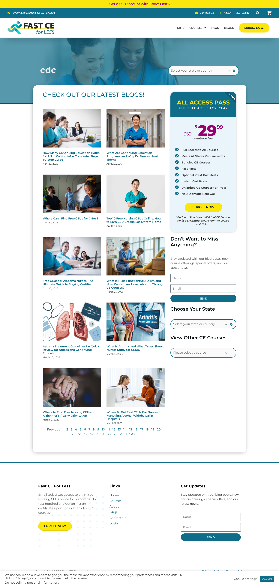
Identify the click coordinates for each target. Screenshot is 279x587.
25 (97, 434)
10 (103, 429)
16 (136, 429)
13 (119, 429)
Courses (116, 501)
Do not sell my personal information (31, 582)
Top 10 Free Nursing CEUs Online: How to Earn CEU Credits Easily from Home (133, 220)
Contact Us (118, 518)
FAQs (215, 28)
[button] (258, 13)
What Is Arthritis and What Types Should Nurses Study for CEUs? (135, 348)
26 (103, 434)
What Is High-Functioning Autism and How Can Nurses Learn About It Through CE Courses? (135, 284)
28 (115, 434)
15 (130, 429)
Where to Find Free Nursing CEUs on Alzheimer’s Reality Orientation (69, 413)
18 (147, 429)
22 (79, 434)
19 (152, 429)
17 (141, 429)
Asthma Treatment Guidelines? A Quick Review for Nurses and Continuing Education (71, 350)
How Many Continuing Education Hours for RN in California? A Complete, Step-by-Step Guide (71, 156)
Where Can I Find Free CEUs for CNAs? (70, 218)
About (114, 506)
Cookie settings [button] (245, 579)
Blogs (229, 28)
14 (125, 429)
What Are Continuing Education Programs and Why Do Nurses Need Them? (132, 156)
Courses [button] (197, 27)
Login (114, 523)
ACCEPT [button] (267, 578)
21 (73, 434)
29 (122, 434)
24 (91, 434)
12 (113, 429)
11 (109, 429)
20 (159, 429)
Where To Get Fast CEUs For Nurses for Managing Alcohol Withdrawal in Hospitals (134, 415)
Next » (131, 434)
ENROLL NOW (203, 207)
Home (180, 28)
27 (109, 434)
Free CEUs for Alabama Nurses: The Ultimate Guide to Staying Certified (68, 282)
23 (85, 434)
